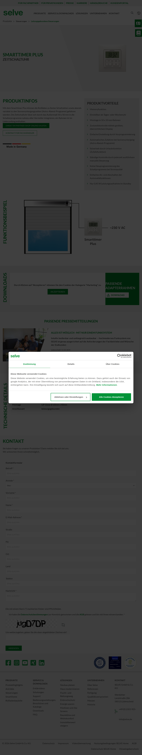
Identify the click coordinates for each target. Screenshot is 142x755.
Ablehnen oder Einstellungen (70, 397)
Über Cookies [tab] (112, 364)
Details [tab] (71, 364)
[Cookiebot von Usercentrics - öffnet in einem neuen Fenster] (119, 356)
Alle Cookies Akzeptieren (111, 397)
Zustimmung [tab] (29, 364)
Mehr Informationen (106, 385)
